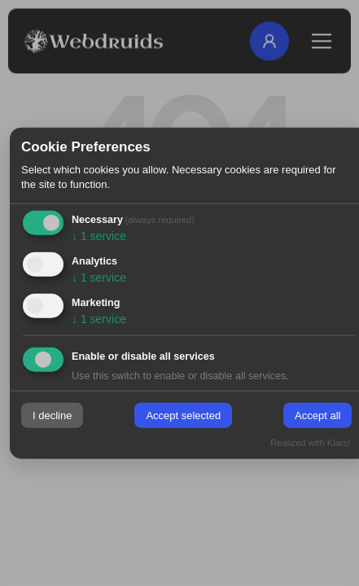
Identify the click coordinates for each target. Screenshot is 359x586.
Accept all (317, 415)
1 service (99, 236)
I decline (52, 415)
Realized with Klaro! (310, 442)
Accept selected (183, 415)
